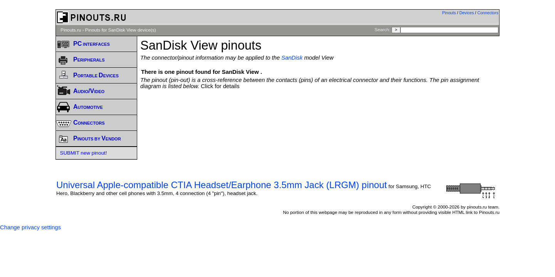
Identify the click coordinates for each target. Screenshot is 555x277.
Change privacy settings (30, 227)
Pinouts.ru (71, 30)
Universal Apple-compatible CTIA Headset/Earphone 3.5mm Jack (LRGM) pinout (221, 185)
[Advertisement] (320, 110)
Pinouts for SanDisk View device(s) (120, 30)
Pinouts (449, 12)
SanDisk (292, 58)
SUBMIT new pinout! (83, 153)
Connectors (488, 12)
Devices (466, 12)
